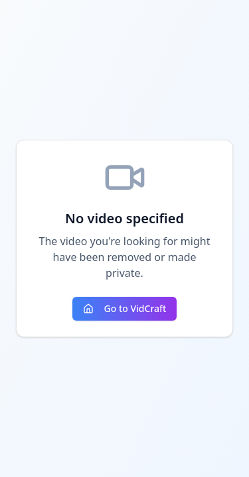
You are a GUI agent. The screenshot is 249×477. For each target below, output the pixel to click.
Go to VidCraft (125, 308)
